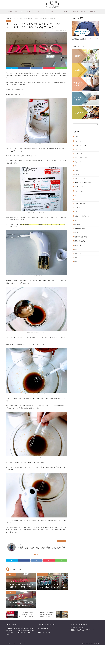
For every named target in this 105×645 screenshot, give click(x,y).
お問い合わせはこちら (44, 632)
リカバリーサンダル (80, 203)
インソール (77, 149)
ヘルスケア (77, 174)
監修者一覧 (92, 11)
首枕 (75, 262)
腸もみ (65, 11)
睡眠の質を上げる (12, 11)
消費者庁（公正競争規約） (78, 630)
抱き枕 (76, 220)
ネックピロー (78, 153)
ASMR (76, 137)
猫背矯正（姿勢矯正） (81, 237)
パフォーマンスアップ (81, 157)
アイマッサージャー (80, 141)
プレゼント (77, 170)
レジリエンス (78, 207)
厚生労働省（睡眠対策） (77, 628)
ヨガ (75, 195)
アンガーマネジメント (81, 145)
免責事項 (21, 643)
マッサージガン (79, 187)
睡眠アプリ (77, 245)
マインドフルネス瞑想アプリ (83, 182)
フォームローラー (79, 162)
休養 (52, 11)
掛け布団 (77, 224)
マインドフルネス (79, 178)
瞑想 (75, 249)
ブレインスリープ (79, 166)
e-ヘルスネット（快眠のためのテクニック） (83, 629)
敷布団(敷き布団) (79, 228)
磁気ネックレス (79, 253)
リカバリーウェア (25, 11)
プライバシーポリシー (12, 643)
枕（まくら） (78, 232)
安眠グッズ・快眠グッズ (79, 11)
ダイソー (8, 20)
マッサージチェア (79, 191)
